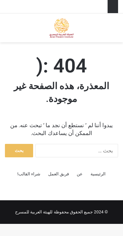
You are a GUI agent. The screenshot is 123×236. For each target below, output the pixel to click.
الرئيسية (98, 173)
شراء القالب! (29, 173)
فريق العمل (58, 173)
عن (80, 173)
